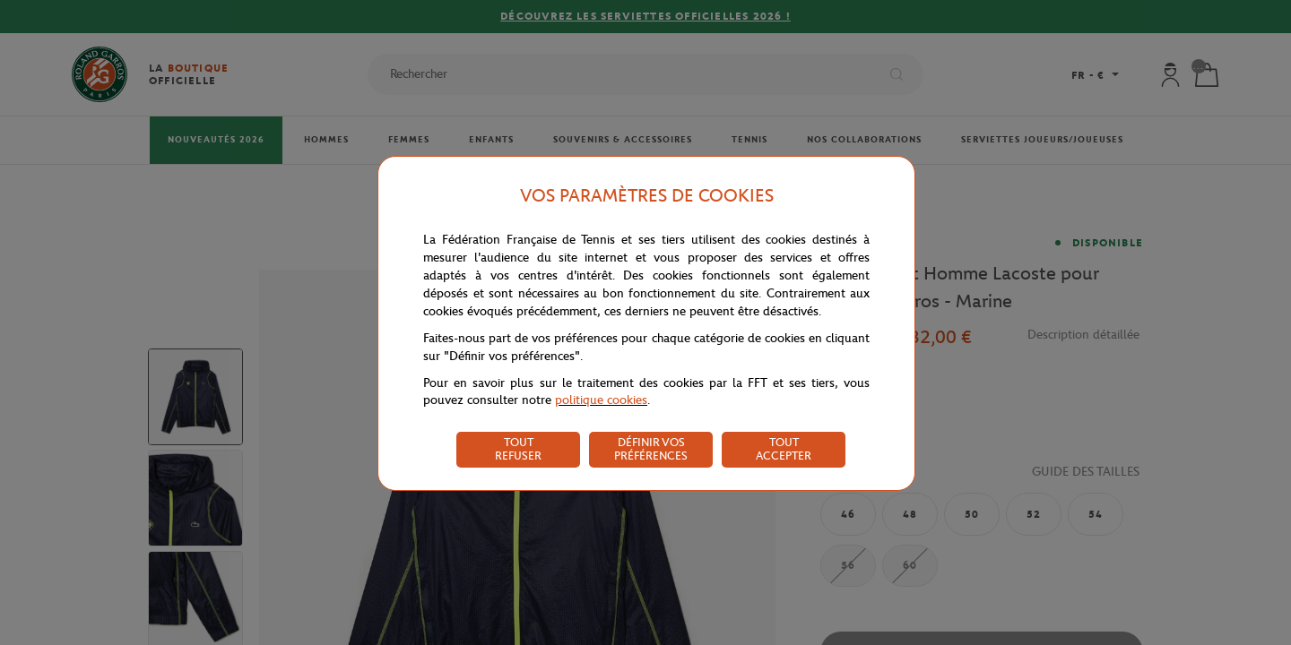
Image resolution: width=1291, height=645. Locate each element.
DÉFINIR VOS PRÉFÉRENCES (651, 448)
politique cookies (601, 400)
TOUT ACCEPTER (783, 448)
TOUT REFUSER (518, 448)
